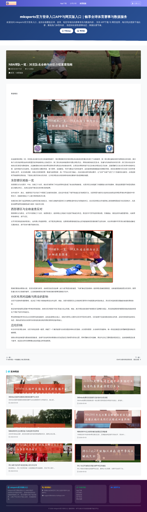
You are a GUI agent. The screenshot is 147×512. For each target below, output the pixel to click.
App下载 (63, 3)
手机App (66, 31)
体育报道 (83, 3)
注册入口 (136, 3)
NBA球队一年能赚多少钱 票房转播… (18, 359)
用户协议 (79, 497)
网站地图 (79, 499)
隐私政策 (79, 495)
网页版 (81, 31)
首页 (11, 73)
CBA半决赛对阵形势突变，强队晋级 (128, 359)
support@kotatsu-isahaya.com (54, 495)
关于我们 (79, 492)
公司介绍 (73, 3)
